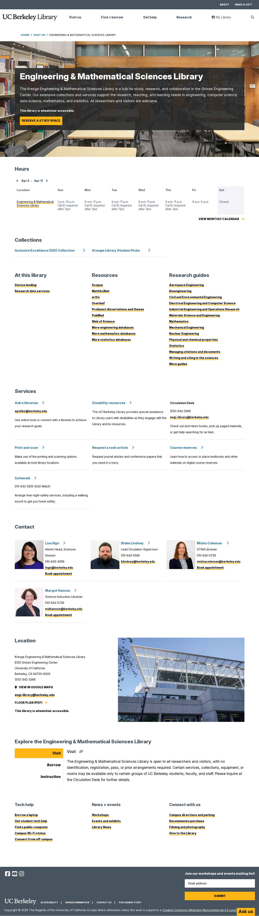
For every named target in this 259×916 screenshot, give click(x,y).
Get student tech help (31, 821)
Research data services (32, 291)
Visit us (75, 17)
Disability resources (108, 403)
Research (184, 17)
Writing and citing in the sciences (193, 358)
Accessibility (49, 902)
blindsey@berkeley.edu (138, 561)
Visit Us (39, 34)
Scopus (97, 285)
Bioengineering (180, 291)
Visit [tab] (56, 753)
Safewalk (22, 478)
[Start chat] (246, 912)
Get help (150, 17)
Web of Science (103, 321)
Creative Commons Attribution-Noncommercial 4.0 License (201, 910)
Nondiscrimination (77, 902)
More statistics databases (111, 339)
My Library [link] (224, 18)
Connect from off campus (34, 839)
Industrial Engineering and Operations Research (204, 309)
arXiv (96, 297)
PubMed (98, 315)
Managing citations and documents (194, 351)
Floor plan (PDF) (28, 702)
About (224, 4)
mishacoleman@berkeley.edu (218, 561)
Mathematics (179, 321)
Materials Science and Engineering (194, 315)
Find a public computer (31, 827)
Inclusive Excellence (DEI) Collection (45, 250)
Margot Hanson (57, 591)
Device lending (25, 285)
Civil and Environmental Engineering (195, 297)
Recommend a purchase (186, 821)
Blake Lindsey (132, 543)
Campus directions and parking (192, 815)
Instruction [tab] (51, 777)
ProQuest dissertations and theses (118, 309)
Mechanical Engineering (186, 327)
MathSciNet (100, 291)
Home (25, 34)
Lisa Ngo (52, 543)
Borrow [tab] (54, 765)
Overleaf (98, 303)
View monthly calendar (218, 219)
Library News (101, 827)
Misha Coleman (210, 543)
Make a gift (243, 4)
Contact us (104, 902)
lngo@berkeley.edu (59, 567)
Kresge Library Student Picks (116, 250)
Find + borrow (112, 17)
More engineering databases (113, 327)
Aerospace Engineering (186, 285)
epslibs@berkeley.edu (31, 411)
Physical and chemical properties (193, 339)
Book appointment (58, 573)
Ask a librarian (26, 403)
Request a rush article (110, 448)
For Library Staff (130, 902)
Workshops (100, 815)
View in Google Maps (34, 687)
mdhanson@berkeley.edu (63, 609)
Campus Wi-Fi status (30, 833)
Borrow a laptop (26, 815)
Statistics (176, 345)
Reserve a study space (41, 120)
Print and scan (26, 448)
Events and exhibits (106, 821)
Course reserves (183, 448)
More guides (178, 364)
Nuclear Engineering (184, 333)
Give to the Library (182, 833)
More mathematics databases (114, 333)
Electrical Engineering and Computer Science (202, 303)
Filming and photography (187, 827)
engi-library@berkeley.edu (189, 417)
